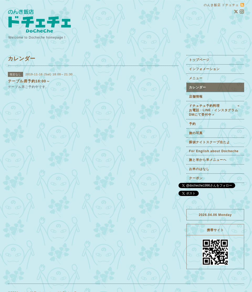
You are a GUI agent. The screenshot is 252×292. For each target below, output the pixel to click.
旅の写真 (196, 133)
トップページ (199, 60)
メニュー (196, 78)
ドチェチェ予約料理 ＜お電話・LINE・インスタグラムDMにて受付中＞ (214, 110)
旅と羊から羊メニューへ (208, 160)
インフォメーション (204, 69)
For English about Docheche (214, 151)
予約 (192, 124)
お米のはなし (199, 169)
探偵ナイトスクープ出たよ (209, 142)
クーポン (196, 178)
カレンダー (197, 87)
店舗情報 (196, 96)
